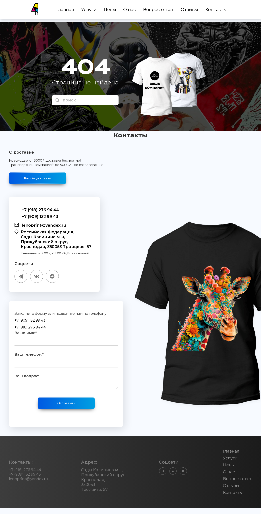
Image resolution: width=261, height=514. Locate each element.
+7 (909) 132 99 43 (36, 219)
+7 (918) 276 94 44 (36, 212)
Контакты (216, 11)
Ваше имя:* (25, 336)
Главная (65, 11)
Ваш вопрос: (26, 380)
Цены (110, 11)
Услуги (89, 11)
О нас (130, 11)
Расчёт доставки (43, 179)
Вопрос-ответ (158, 11)
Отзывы (189, 11)
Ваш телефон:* (29, 358)
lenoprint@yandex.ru (40, 227)
